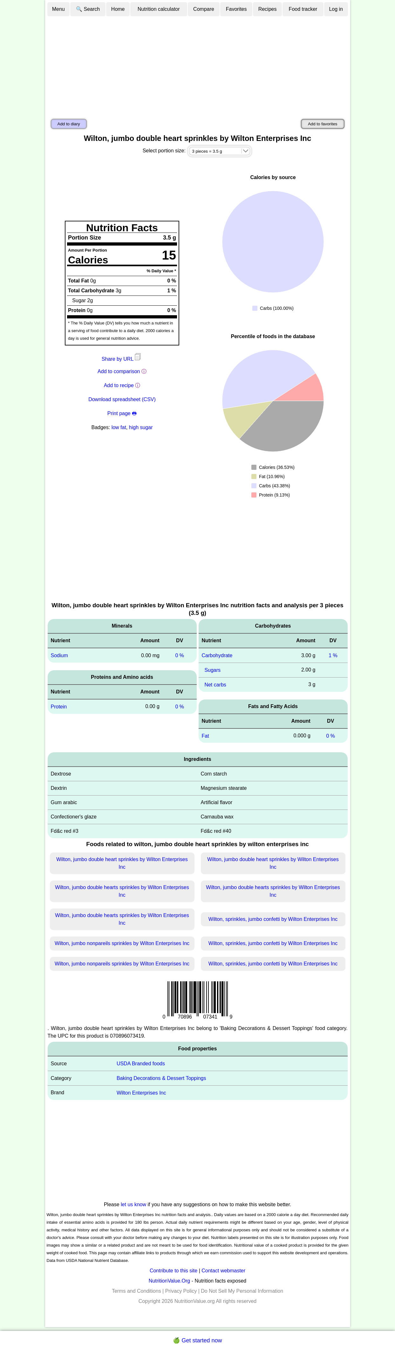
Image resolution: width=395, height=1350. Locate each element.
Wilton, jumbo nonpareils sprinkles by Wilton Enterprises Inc (122, 943)
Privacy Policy (181, 1291)
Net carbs (215, 684)
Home (118, 9)
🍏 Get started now (197, 1340)
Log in (336, 9)
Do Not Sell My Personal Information (242, 1291)
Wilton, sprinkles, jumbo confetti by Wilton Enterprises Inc (272, 919)
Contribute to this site (173, 1270)
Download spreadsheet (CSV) (122, 399)
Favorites (236, 9)
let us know (133, 1204)
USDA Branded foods (141, 1063)
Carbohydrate (217, 655)
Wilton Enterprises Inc (141, 1093)
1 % (333, 655)
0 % (179, 655)
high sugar (141, 427)
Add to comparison (119, 371)
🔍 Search (88, 9)
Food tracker (303, 9)
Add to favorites (322, 124)
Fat (205, 735)
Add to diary (69, 124)
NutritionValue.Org (169, 1281)
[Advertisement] (198, 64)
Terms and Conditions (136, 1291)
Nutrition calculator (159, 9)
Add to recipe (119, 385)
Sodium (59, 655)
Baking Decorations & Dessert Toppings (161, 1078)
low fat (119, 427)
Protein (59, 706)
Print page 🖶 (122, 413)
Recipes (267, 9)
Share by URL (122, 359)
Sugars (212, 670)
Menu (58, 9)
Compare (203, 9)
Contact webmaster (223, 1270)
